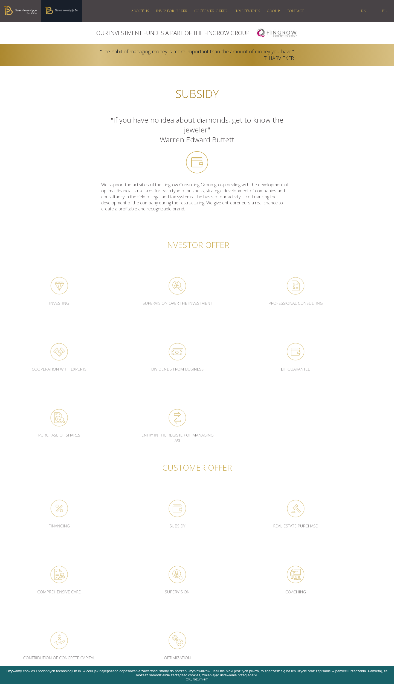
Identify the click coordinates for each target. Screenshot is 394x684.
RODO (9, 600)
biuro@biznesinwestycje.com (295, 606)
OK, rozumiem (197, 679)
